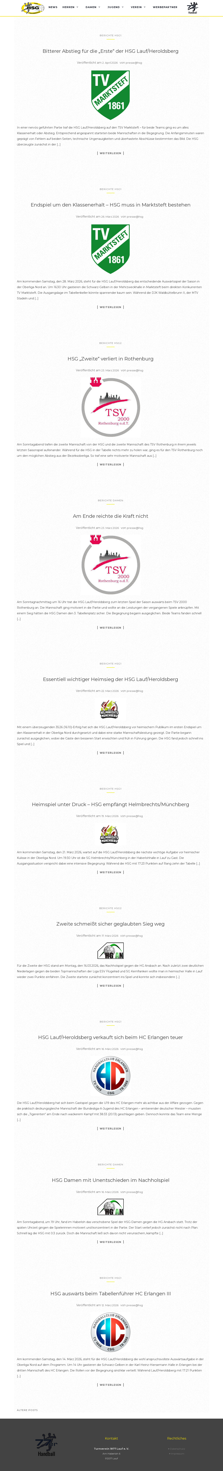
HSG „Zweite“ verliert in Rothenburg (110, 359)
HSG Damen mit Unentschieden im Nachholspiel (110, 1180)
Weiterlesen (110, 153)
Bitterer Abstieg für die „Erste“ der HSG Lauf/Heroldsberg (110, 51)
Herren (68, 7)
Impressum (177, 1453)
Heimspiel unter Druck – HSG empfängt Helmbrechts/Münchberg (110, 804)
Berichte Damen (110, 500)
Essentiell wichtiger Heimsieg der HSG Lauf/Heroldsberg (110, 679)
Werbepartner (165, 7)
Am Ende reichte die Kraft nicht (110, 516)
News (53, 7)
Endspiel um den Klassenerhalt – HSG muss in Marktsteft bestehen (111, 205)
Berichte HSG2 (110, 343)
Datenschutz (177, 1448)
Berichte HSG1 (110, 35)
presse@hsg (134, 62)
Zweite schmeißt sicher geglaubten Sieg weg (110, 924)
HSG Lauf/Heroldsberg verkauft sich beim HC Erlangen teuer (110, 1037)
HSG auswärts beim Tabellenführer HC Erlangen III (110, 1294)
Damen (91, 7)
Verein (136, 7)
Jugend (114, 7)
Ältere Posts (27, 1410)
